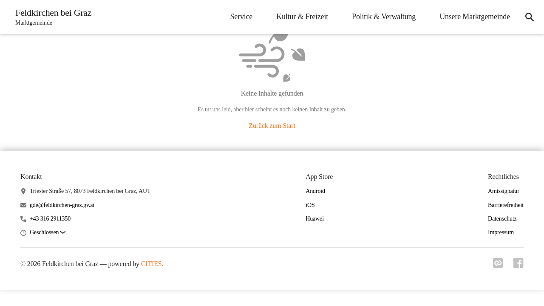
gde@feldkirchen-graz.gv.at (62, 205)
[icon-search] (529, 17)
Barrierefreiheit (506, 205)
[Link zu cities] (498, 265)
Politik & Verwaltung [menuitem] (384, 16)
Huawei (315, 218)
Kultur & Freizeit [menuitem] (302, 16)
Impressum (501, 232)
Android (315, 191)
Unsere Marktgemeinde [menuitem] (474, 16)
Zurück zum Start (272, 125)
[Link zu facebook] (518, 265)
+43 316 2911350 (50, 218)
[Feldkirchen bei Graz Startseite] (50, 17)
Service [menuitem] (241, 16)
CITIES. (152, 263)
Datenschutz (502, 218)
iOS (310, 205)
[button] (47, 232)
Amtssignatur (503, 191)
